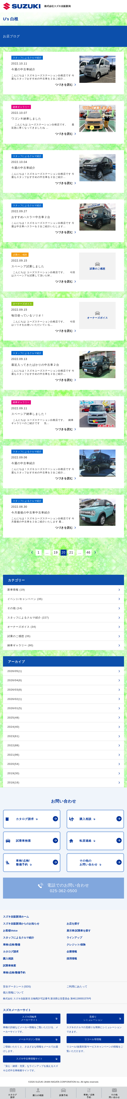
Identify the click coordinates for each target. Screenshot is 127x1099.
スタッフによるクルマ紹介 (18, 937)
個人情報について (13, 992)
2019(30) (13, 773)
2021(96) (13, 754)
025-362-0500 (63, 891)
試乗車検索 (9, 965)
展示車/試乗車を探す (79, 930)
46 (89, 552)
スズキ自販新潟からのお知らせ (21, 923)
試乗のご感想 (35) (19, 636)
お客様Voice (10, 930)
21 (71, 552)
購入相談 (8, 958)
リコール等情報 (93, 1039)
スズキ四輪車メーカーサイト (29, 1018)
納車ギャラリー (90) (20, 645)
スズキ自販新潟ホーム (16, 916)
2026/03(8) (14, 689)
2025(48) (13, 717)
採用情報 (72, 958)
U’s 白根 (10, 19)
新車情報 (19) (16, 589)
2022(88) (13, 745)
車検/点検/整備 (11, 944)
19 (56, 552)
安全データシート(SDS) (17, 986)
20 (64, 552)
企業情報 (72, 951)
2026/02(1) (14, 699)
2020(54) (13, 763)
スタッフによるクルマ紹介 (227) (28, 617)
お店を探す (73, 923)
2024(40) (13, 726)
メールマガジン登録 (29, 1039)
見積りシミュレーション (92, 1018)
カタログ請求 (11, 951)
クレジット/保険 (76, 944)
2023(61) (13, 736)
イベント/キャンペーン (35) (24, 599)
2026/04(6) (14, 680)
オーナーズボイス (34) (21, 626)
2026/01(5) (14, 708)
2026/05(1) (14, 671)
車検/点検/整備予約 (14, 972)
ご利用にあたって (77, 986)
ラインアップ (74, 937)
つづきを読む (64, 84)
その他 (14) (14, 608)
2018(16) (13, 782)
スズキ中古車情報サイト (29, 1058)
